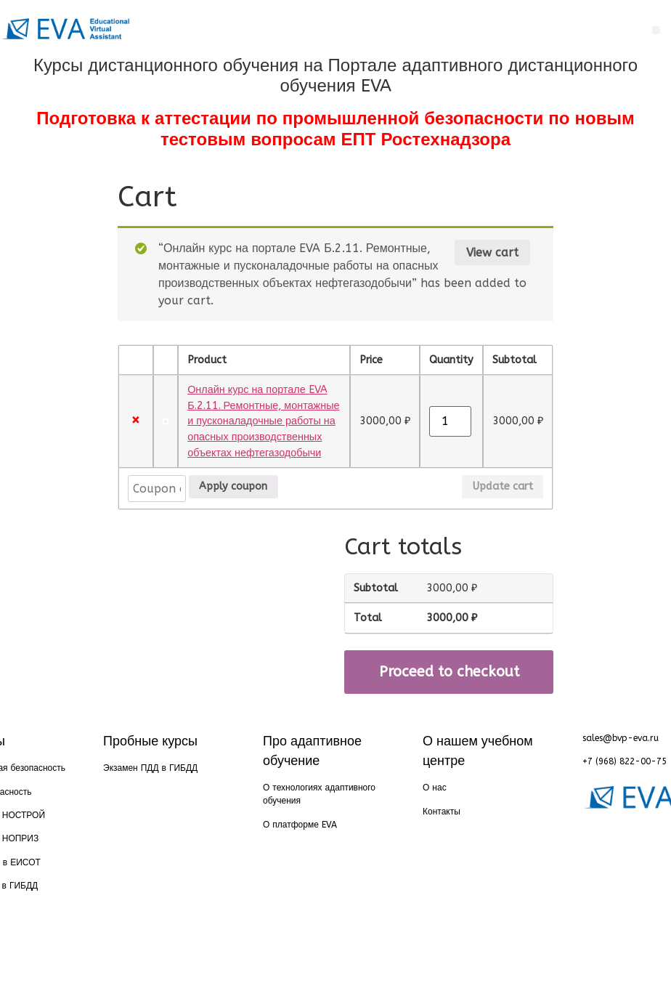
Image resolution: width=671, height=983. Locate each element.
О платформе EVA (300, 825)
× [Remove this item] (135, 421)
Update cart (503, 486)
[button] (656, 30)
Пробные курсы (150, 741)
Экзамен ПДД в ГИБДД (150, 768)
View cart (492, 252)
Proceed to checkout (449, 671)
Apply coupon (233, 486)
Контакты (441, 811)
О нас (435, 787)
